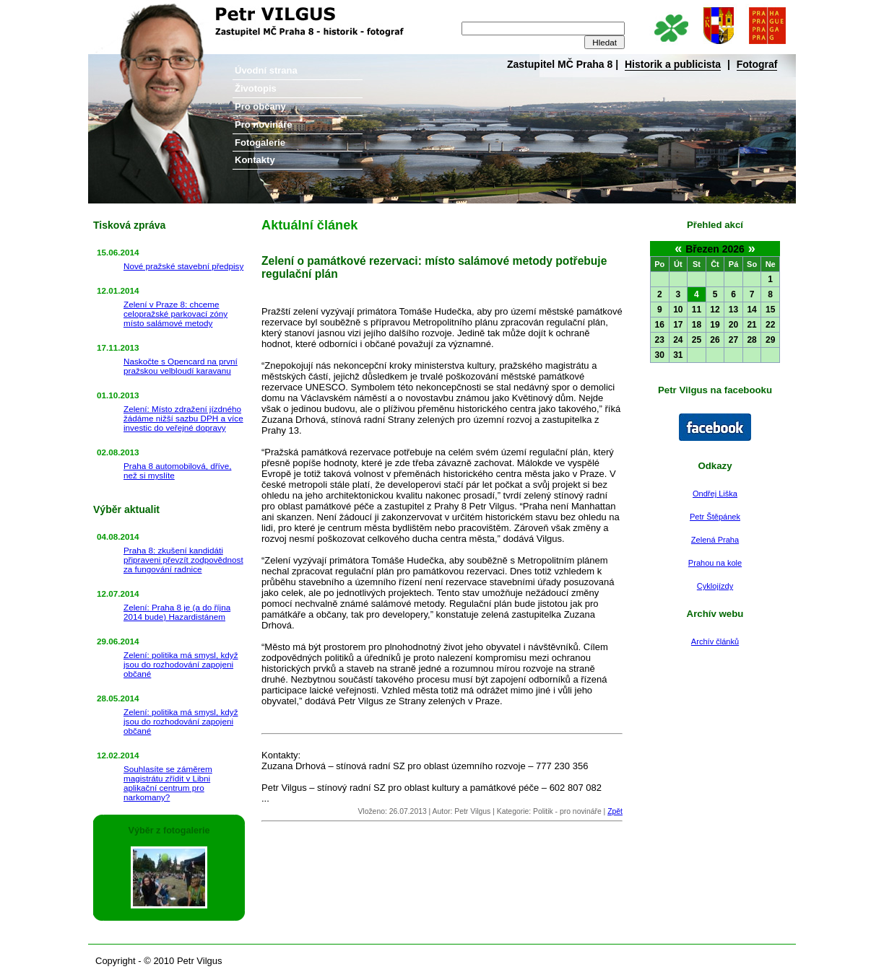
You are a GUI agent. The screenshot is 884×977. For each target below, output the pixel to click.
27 (733, 340)
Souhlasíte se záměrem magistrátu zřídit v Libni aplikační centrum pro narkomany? (168, 783)
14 (751, 310)
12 (714, 310)
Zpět (615, 811)
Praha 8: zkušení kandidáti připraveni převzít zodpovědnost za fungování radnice (183, 560)
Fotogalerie (260, 142)
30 (659, 355)
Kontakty (255, 159)
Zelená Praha (715, 539)
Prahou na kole (715, 562)
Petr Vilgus (137, 11)
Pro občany (260, 106)
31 (677, 355)
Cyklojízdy (715, 586)
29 (770, 340)
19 (714, 325)
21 (751, 325)
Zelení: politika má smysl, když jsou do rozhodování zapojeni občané (181, 664)
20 (733, 325)
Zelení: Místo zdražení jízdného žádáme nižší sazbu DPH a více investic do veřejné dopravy (183, 418)
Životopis (256, 88)
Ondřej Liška (715, 493)
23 (659, 340)
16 (659, 325)
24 (677, 340)
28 (751, 340)
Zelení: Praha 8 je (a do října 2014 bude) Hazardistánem (177, 612)
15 (770, 310)
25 (696, 340)
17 (677, 325)
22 (770, 325)
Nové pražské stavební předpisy (183, 266)
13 (733, 310)
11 (696, 310)
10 (677, 310)
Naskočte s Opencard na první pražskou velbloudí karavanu (181, 365)
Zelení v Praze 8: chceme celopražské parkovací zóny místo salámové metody (176, 313)
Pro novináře (263, 124)
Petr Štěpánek (715, 516)
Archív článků (715, 641)
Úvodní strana (266, 70)
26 (714, 340)
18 (696, 325)
